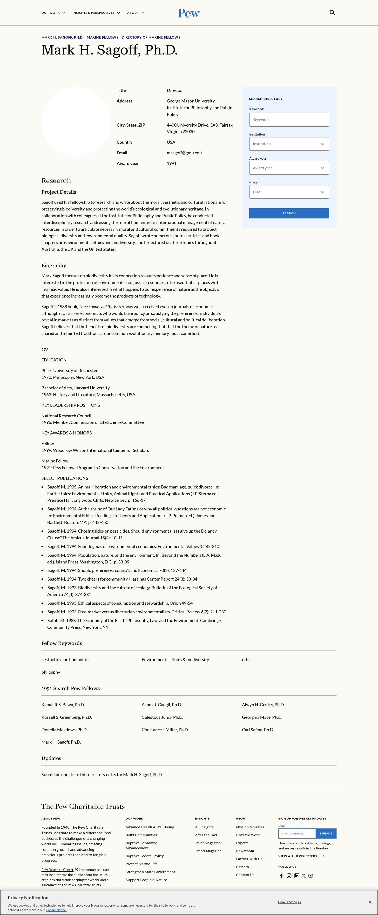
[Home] (83, 805)
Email (281, 825)
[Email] (297, 833)
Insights (202, 818)
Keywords (256, 108)
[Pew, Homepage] (189, 12)
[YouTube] (311, 875)
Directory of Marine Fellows (151, 37)
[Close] (370, 902)
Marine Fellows (103, 37)
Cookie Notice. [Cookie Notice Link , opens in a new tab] (56, 910)
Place (253, 182)
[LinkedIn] (297, 875)
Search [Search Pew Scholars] (289, 213)
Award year (258, 158)
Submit (326, 833)
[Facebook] (281, 875)
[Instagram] (289, 875)
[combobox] (253, 143)
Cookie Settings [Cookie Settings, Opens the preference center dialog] (289, 902)
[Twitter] (304, 875)
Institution (257, 134)
